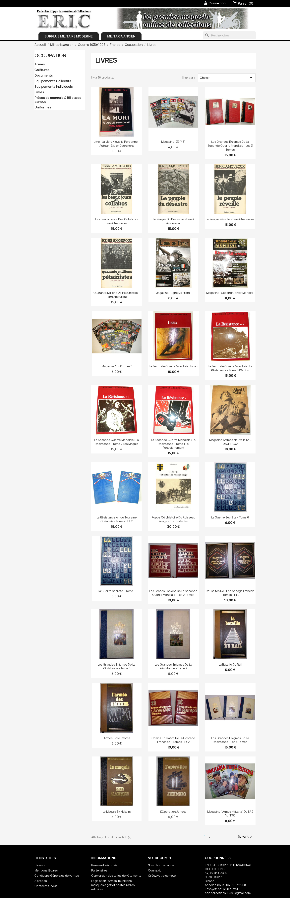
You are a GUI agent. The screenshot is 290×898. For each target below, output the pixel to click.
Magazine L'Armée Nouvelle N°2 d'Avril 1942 (230, 442)
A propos (40, 881)
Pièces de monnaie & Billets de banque (57, 100)
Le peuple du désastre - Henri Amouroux (173, 221)
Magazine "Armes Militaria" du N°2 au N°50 (230, 813)
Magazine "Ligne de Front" (173, 293)
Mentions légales (46, 870)
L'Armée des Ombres (116, 738)
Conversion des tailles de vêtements (116, 875)
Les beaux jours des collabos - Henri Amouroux (116, 221)
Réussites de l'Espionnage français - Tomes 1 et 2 (230, 593)
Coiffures (41, 70)
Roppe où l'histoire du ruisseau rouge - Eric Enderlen (173, 519)
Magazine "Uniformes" (116, 366)
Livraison (40, 865)
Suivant (245, 836)
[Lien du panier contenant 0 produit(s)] (243, 3)
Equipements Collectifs (52, 81)
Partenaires (99, 870)
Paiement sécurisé (104, 865)
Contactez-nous (45, 886)
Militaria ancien (121, 36)
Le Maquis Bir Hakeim (116, 811)
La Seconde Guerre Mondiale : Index (173, 366)
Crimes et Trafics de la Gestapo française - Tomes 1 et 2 (173, 740)
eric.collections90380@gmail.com (228, 893)
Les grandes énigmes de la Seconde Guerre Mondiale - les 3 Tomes (230, 145)
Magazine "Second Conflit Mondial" (230, 293)
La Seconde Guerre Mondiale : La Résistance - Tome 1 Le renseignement (173, 444)
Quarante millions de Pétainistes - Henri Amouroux (116, 295)
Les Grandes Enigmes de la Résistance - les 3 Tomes (230, 740)
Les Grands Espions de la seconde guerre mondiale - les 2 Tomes (173, 593)
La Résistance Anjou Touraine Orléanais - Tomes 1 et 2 (116, 519)
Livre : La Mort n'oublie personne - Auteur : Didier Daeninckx (116, 144)
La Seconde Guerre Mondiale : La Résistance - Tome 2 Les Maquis (116, 442)
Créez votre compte (162, 875)
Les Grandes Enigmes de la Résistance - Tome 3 (116, 666)
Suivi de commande (161, 865)
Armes (39, 64)
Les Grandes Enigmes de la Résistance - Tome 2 (173, 666)
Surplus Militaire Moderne (68, 36)
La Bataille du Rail (230, 664)
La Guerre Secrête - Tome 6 (230, 517)
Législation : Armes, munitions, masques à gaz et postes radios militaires (113, 885)
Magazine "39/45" (173, 142)
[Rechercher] (229, 35)
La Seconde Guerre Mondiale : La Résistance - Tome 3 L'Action (230, 368)
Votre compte (161, 858)
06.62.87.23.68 (236, 885)
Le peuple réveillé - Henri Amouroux (230, 219)
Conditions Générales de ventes (56, 875)
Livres (39, 92)
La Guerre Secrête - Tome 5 (116, 591)
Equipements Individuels (53, 87)
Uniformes (42, 107)
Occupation (50, 55)
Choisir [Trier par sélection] (227, 77)
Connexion (155, 870)
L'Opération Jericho (173, 811)
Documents (43, 75)
